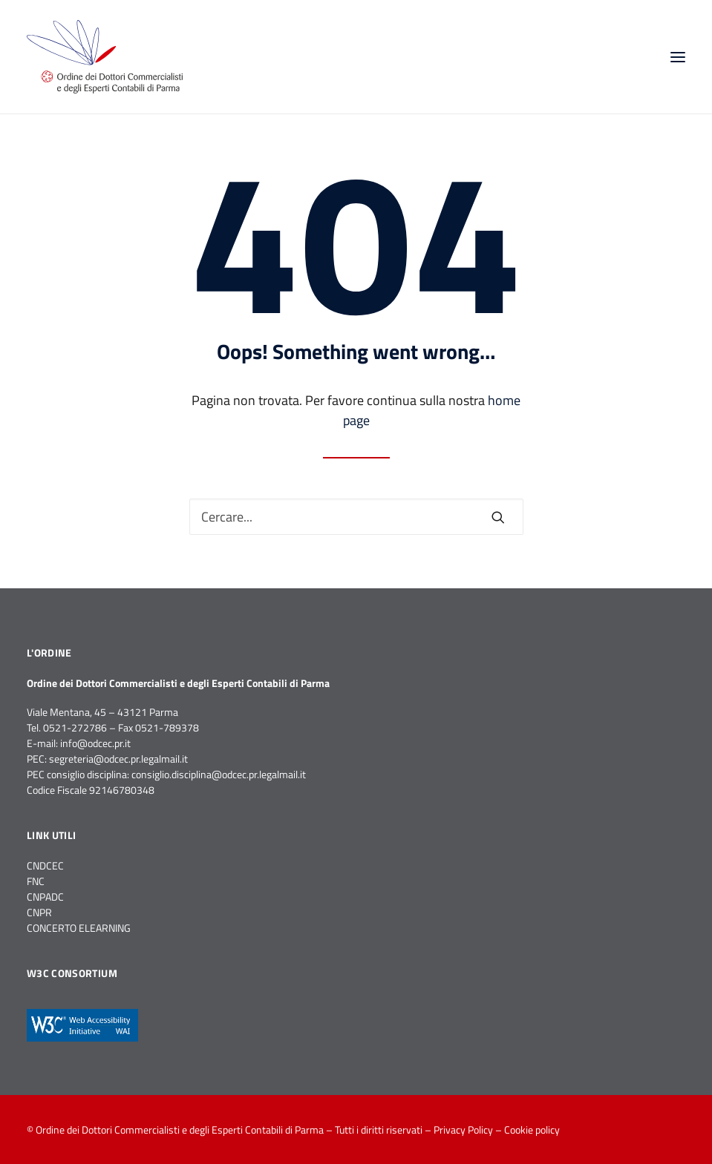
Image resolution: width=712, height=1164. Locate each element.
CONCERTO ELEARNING (79, 928)
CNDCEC (45, 865)
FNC (36, 881)
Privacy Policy (463, 1129)
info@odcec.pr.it (95, 743)
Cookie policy (532, 1129)
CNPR (39, 912)
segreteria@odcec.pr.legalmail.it (118, 758)
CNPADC (45, 896)
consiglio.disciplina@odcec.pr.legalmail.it (218, 774)
